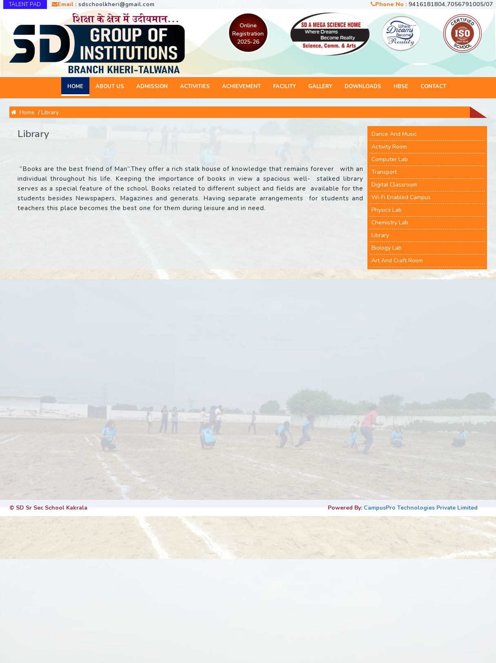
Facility (284, 86)
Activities (195, 86)
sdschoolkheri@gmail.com (116, 4)
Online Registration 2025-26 (248, 34)
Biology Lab (386, 248)
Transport (384, 172)
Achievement (241, 86)
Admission (152, 86)
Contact (433, 86)
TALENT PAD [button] (25, 4)
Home (75, 86)
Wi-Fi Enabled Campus (401, 197)
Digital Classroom (394, 184)
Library (50, 112)
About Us (110, 86)
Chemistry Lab (389, 222)
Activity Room (389, 147)
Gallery (320, 86)
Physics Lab (386, 210)
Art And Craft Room (397, 260)
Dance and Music (394, 134)
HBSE (401, 86)
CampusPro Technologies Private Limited (421, 508)
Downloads (363, 86)
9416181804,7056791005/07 (451, 4)
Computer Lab (389, 159)
